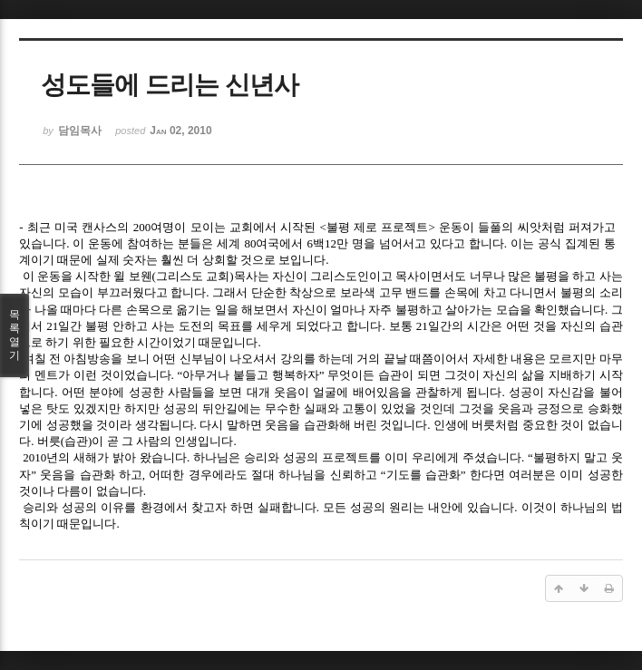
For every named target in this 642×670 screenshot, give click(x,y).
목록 (14, 335)
